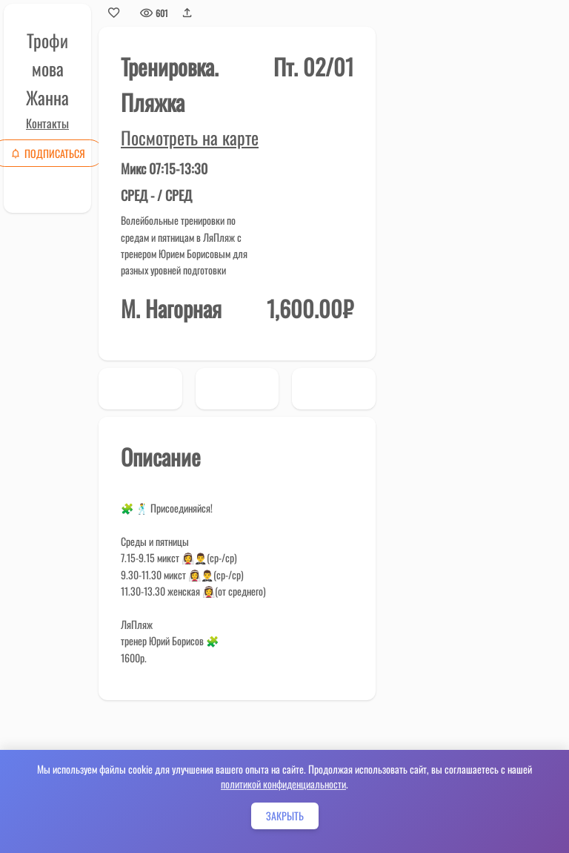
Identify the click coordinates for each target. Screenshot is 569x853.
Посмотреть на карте (190, 137)
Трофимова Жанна (47, 69)
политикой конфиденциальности (283, 783)
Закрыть (285, 815)
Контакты (47, 123)
